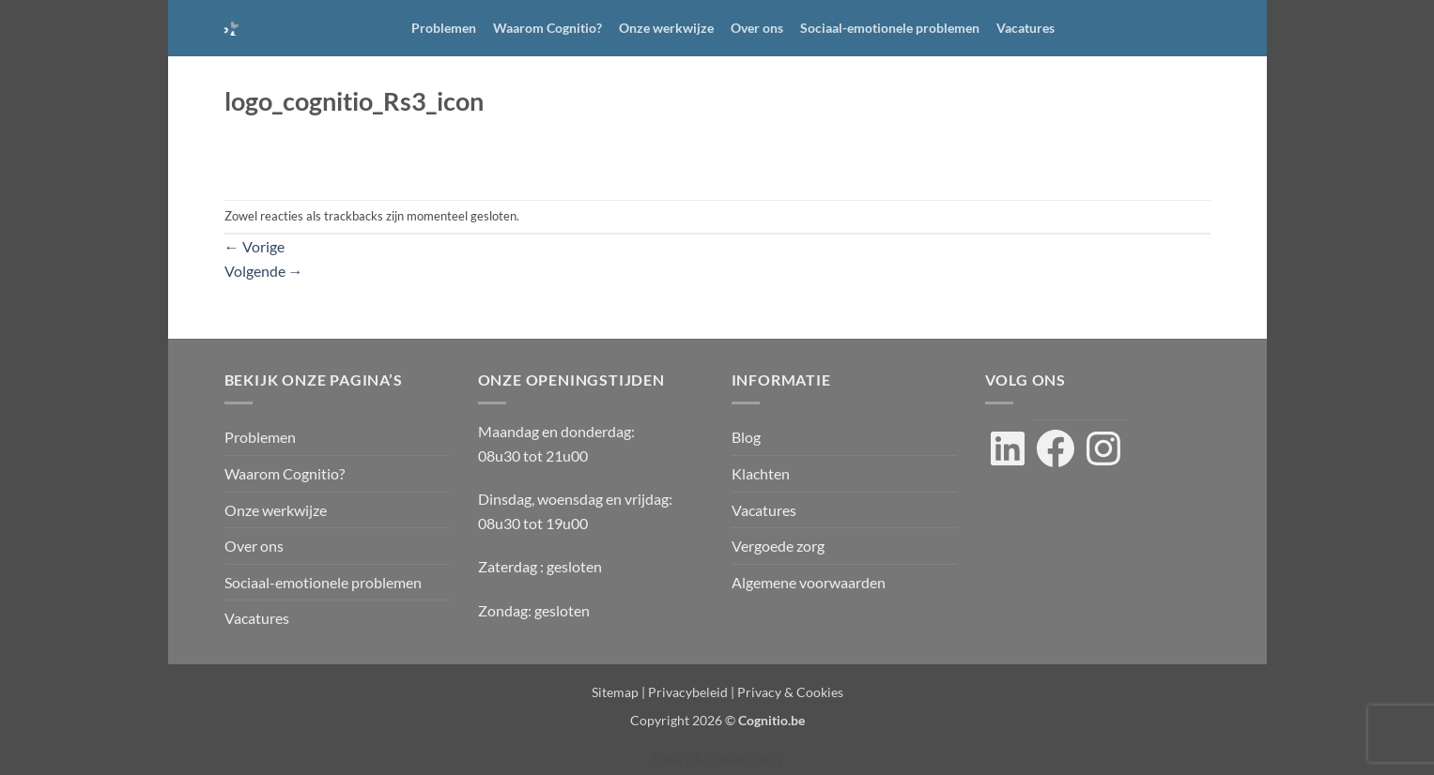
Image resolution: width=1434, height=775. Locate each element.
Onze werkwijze (666, 28)
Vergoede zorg (778, 546)
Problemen (443, 28)
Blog (746, 437)
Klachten (761, 473)
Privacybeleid (688, 692)
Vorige (254, 246)
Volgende (263, 271)
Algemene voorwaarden (809, 582)
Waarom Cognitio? (547, 28)
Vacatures (1025, 28)
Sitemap (615, 692)
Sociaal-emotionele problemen (889, 28)
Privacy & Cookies (790, 692)
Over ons (757, 28)
